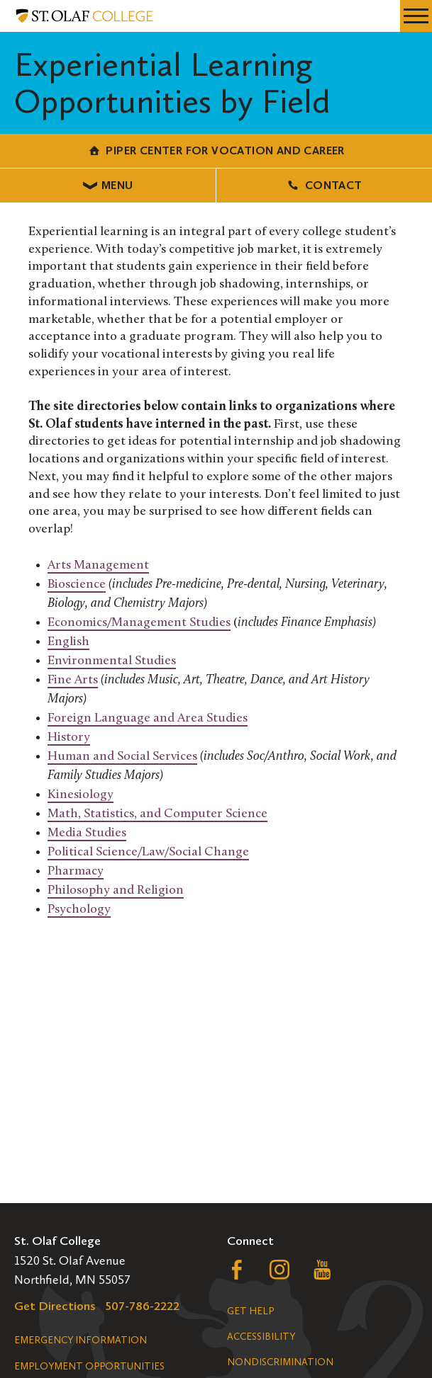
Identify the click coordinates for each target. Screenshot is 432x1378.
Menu (108, 185)
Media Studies (87, 833)
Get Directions (55, 1306)
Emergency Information (80, 1340)
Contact (324, 185)
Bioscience (77, 584)
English (68, 642)
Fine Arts (73, 680)
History (69, 737)
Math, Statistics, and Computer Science (157, 814)
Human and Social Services (122, 756)
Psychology (79, 909)
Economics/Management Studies (139, 623)
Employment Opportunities (89, 1366)
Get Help (250, 1311)
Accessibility (261, 1337)
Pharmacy (76, 871)
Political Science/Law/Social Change (148, 852)
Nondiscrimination (280, 1362)
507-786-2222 (142, 1306)
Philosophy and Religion (116, 890)
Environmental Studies (112, 661)
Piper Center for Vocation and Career (216, 150)
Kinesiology (80, 795)
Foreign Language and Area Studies (148, 718)
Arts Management (98, 565)
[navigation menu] (416, 16)
